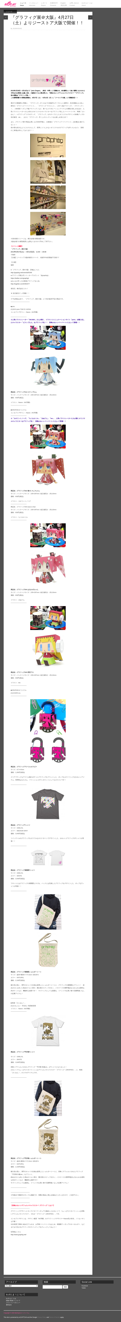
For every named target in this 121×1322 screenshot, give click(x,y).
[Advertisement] (48, 47)
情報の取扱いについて (13, 1300)
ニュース (9, 11)
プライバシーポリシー (13, 1303)
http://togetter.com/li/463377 (20, 284)
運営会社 (9, 1305)
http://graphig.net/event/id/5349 (21, 272)
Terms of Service (54, 1317)
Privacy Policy (41, 1317)
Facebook (85, 1286)
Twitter (84, 1288)
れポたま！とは (11, 1298)
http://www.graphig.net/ (18, 1234)
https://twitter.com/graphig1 (20, 278)
